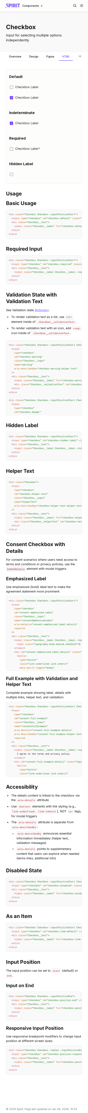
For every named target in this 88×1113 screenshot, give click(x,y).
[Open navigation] (81, 5)
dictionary (42, 310)
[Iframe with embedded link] (44, 126)
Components (30, 5)
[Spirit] (12, 5)
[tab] (15, 57)
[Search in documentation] (74, 5)
